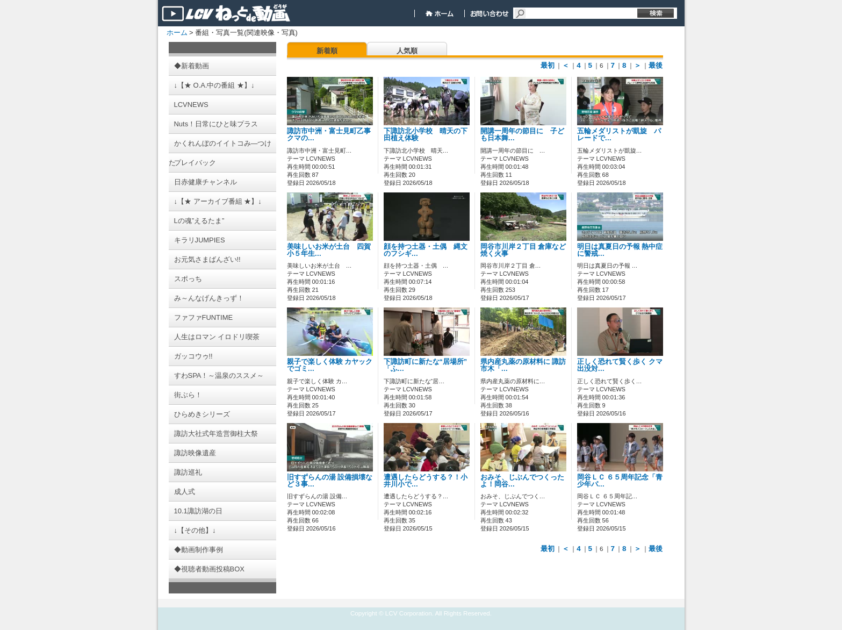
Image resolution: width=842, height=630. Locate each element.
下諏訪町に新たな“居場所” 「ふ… (425, 365)
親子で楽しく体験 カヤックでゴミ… (330, 365)
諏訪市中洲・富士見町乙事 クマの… (332, 134)
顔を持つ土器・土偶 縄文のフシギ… (425, 250)
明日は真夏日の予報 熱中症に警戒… (620, 250)
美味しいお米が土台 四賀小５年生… (329, 250)
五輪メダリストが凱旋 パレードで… (619, 134)
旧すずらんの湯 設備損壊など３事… (330, 481)
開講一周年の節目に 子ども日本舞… (522, 134)
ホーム (177, 32)
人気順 (407, 51)
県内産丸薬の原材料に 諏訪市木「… (523, 365)
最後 (656, 65)
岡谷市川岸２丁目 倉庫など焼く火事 (523, 250)
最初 (548, 65)
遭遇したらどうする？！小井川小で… (425, 481)
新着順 (326, 51)
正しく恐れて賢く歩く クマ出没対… (620, 365)
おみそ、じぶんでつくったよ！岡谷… (522, 481)
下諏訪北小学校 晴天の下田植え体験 (425, 134)
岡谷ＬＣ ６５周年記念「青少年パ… (620, 481)
